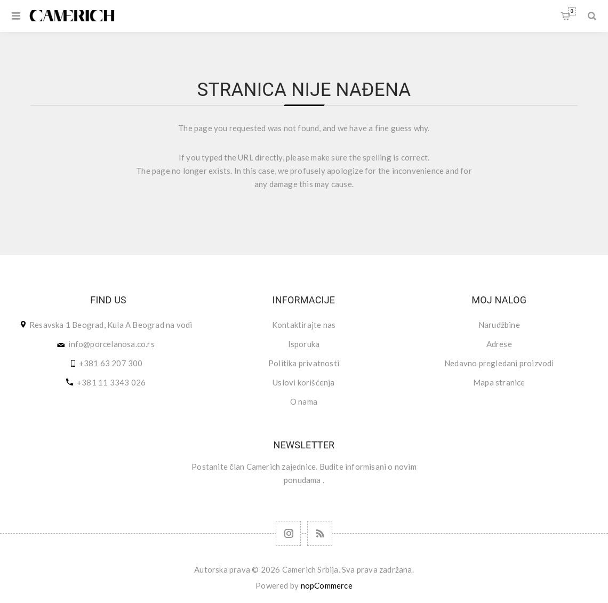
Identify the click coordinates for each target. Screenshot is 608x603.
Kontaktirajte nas (303, 324)
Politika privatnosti (303, 363)
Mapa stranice (499, 382)
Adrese (499, 344)
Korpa (572, 11)
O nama (303, 401)
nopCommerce (327, 585)
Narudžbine (499, 324)
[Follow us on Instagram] (288, 533)
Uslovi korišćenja (303, 382)
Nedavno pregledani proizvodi (499, 363)
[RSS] (319, 533)
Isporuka (304, 344)
